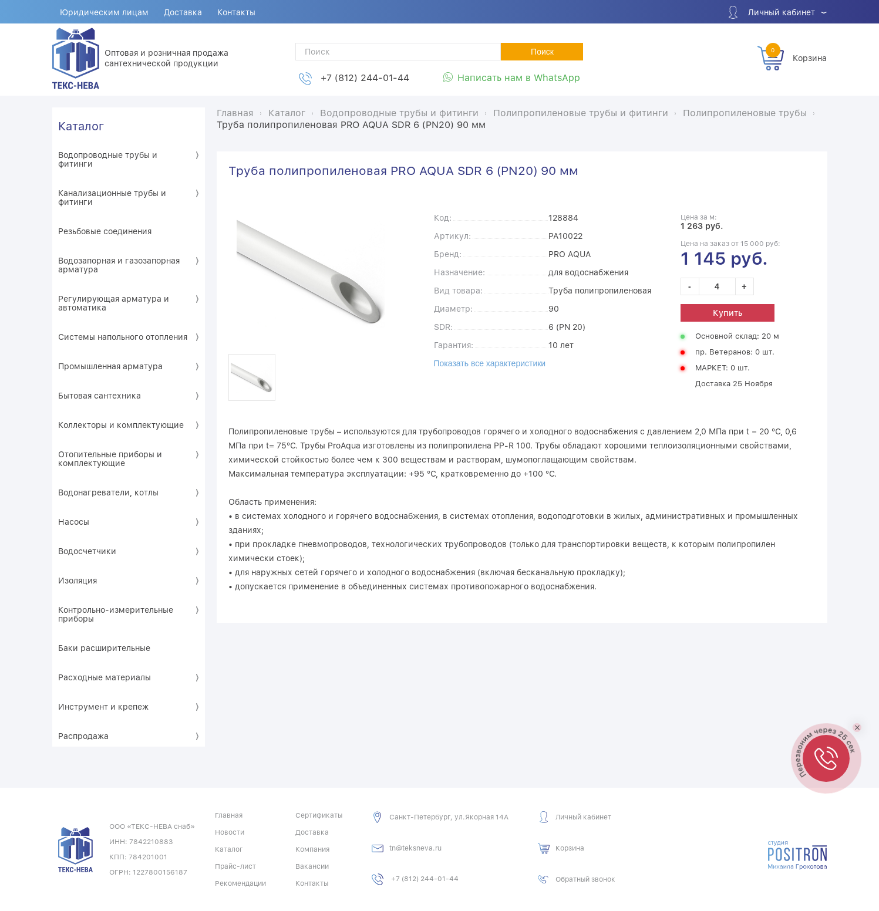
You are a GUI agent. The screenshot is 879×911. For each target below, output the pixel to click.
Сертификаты (318, 815)
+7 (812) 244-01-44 (365, 77)
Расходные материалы (104, 677)
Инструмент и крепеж (103, 706)
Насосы (73, 522)
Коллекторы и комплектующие (121, 425)
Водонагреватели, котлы (108, 492)
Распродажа (83, 736)
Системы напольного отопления (122, 337)
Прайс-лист (235, 866)
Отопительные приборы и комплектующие (110, 459)
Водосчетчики (87, 551)
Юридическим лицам (104, 12)
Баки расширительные (104, 648)
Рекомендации (240, 883)
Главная (229, 815)
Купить (727, 313)
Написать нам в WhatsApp (518, 77)
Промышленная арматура (110, 366)
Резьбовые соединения (104, 231)
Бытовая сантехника (99, 395)
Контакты (236, 12)
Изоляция (77, 580)
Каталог (81, 126)
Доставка (183, 12)
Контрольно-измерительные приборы (115, 614)
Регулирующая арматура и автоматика (113, 303)
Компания (312, 849)
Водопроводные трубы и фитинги (107, 159)
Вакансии (312, 866)
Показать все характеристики (490, 363)
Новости (229, 832)
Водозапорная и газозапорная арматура (119, 265)
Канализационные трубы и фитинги (112, 197)
